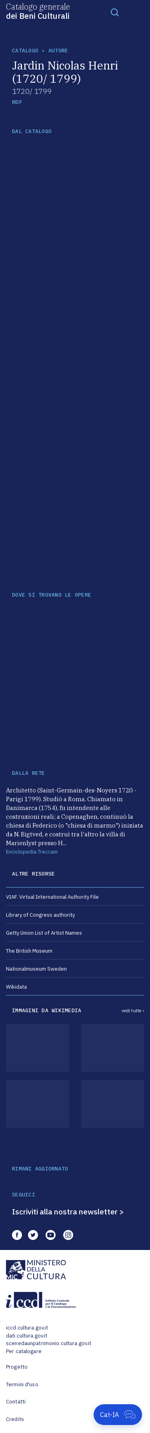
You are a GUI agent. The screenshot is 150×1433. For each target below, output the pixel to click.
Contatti (16, 1401)
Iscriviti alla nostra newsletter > (68, 1211)
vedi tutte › (133, 1010)
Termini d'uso (22, 1384)
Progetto (17, 1366)
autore (58, 50)
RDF (17, 102)
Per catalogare (24, 1351)
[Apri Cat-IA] (118, 1414)
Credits (15, 1419)
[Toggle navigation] (114, 12)
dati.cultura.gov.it (26, 1335)
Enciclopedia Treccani (32, 851)
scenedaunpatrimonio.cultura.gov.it (48, 1343)
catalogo (25, 50)
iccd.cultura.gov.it (27, 1327)
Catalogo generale (38, 10)
